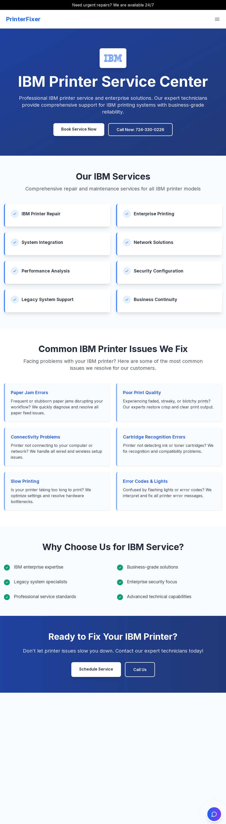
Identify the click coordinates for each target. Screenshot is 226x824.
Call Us (140, 669)
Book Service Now (78, 129)
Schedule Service (96, 669)
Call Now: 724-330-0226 (140, 129)
